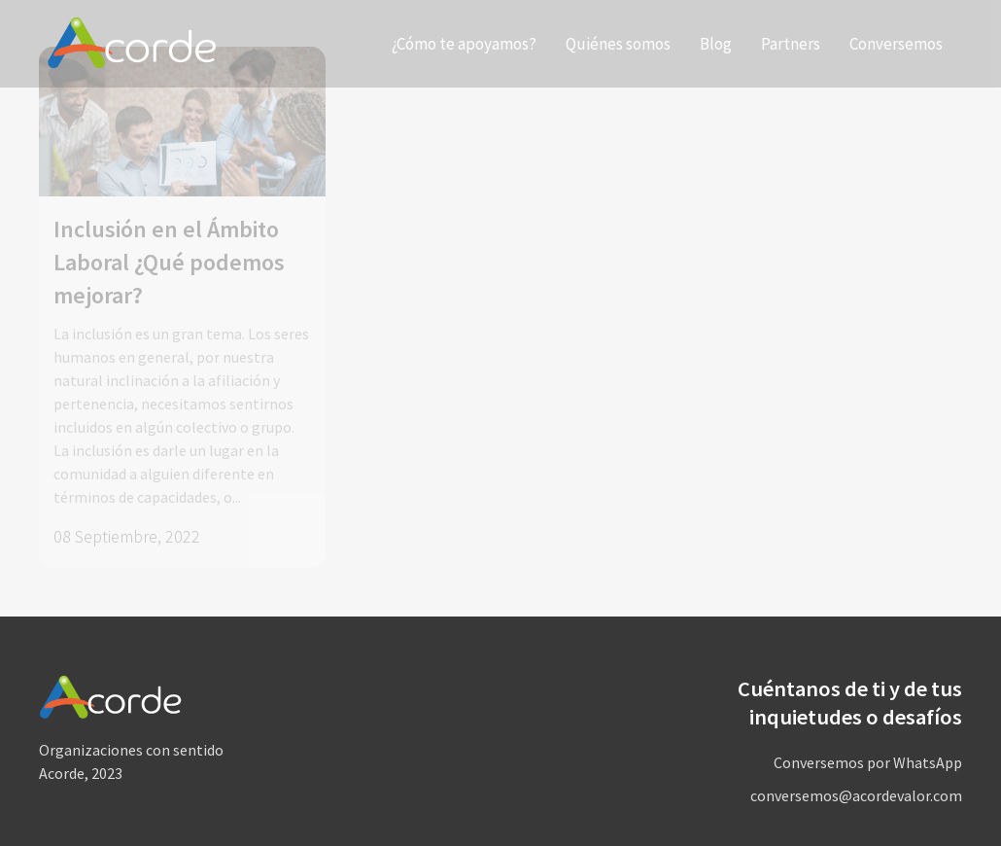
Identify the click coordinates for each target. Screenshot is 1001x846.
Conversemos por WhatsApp (868, 762)
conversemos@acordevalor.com (856, 795)
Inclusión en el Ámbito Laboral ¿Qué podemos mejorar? (169, 262)
